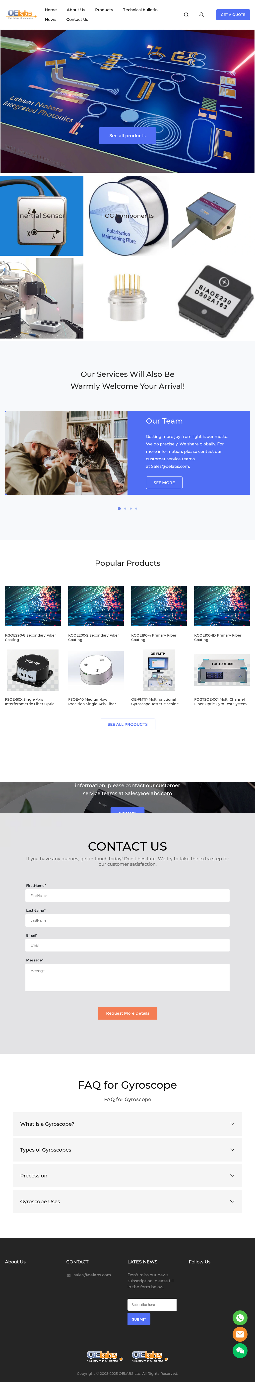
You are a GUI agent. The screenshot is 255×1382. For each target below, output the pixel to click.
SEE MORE (164, 482)
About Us (76, 9)
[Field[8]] (127, 920)
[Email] (152, 1305)
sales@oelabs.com (92, 1275)
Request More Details (127, 1013)
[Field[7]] (127, 895)
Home (51, 9)
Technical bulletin (140, 9)
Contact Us (77, 19)
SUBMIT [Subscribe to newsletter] (139, 1319)
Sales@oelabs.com (170, 466)
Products (104, 9)
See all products (127, 135)
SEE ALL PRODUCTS (128, 724)
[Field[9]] (127, 945)
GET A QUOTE (233, 14)
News (50, 19)
